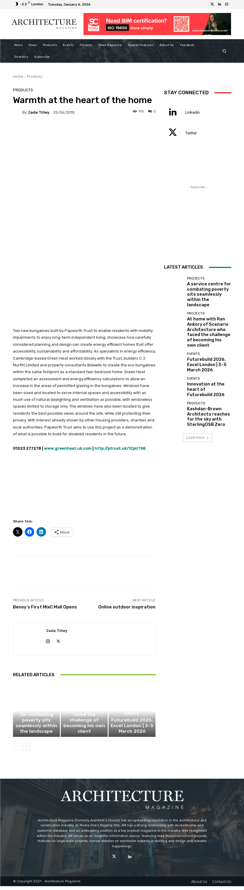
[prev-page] (16, 750)
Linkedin (192, 112)
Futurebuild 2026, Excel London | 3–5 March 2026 (132, 733)
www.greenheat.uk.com (68, 448)
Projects (36, 718)
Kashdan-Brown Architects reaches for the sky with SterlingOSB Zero (208, 391)
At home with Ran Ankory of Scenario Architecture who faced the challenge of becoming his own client (84, 728)
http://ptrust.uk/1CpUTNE (120, 448)
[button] (224, 51)
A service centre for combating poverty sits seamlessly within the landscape (36, 730)
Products (34, 76)
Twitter (191, 133)
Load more (197, 411)
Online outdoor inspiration (126, 607)
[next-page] (26, 750)
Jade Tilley (38, 112)
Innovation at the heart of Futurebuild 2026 (207, 367)
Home (18, 76)
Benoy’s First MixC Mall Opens (45, 607)
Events (131, 726)
